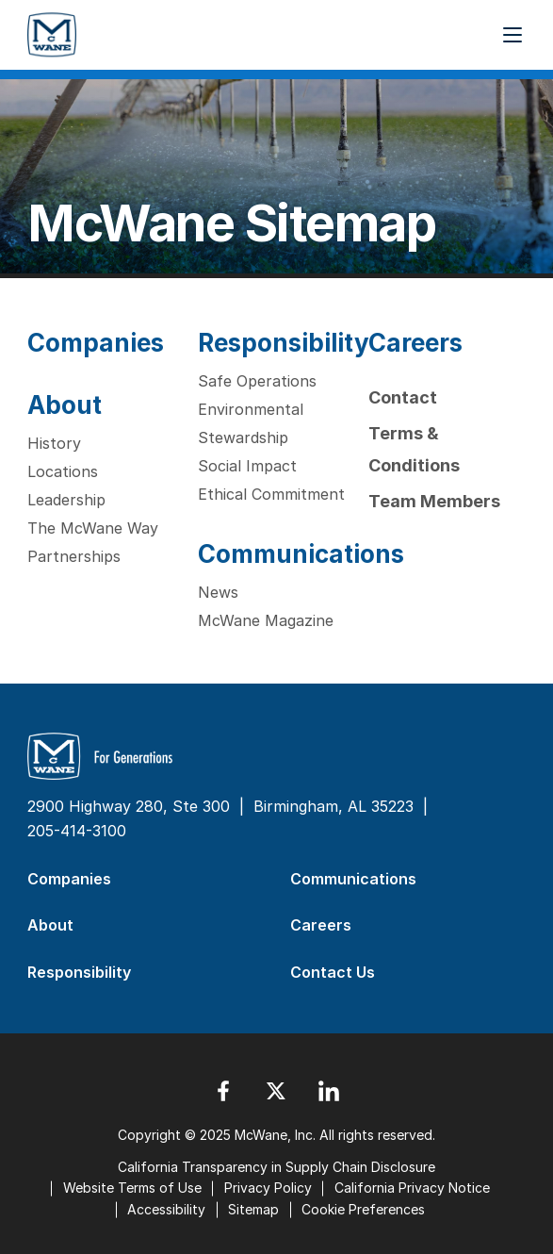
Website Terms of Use (132, 1188)
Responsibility (283, 342)
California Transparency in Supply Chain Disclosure (276, 1167)
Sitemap (253, 1209)
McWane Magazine (265, 620)
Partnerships (74, 556)
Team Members (434, 501)
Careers (415, 342)
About (64, 405)
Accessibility (166, 1209)
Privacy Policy (268, 1188)
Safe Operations (257, 380)
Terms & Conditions (414, 449)
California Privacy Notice (412, 1188)
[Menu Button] (512, 35)
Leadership (66, 499)
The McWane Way (92, 528)
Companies (95, 342)
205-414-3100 (76, 830)
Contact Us (332, 972)
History (54, 443)
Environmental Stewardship (250, 423)
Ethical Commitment (271, 494)
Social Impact (247, 465)
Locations (62, 471)
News (218, 592)
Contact (402, 397)
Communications (301, 554)
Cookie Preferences (363, 1209)
